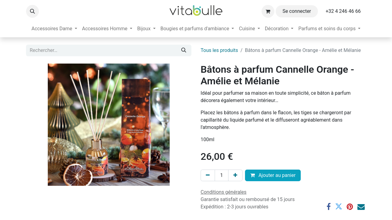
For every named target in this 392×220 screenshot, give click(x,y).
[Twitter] (338, 206)
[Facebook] (328, 206)
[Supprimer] (208, 175)
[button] (32, 11)
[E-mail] (361, 206)
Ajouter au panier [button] (273, 175)
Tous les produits (219, 50)
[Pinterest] (350, 206)
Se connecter (296, 11)
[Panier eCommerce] (268, 11)
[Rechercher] (183, 50)
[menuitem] (54, 29)
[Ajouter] (235, 175)
